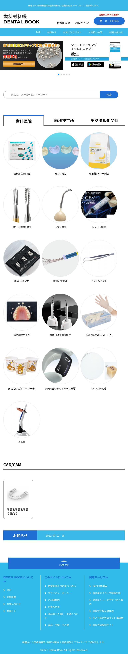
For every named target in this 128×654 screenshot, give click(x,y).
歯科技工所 (64, 120)
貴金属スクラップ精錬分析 (105, 593)
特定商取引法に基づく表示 (60, 586)
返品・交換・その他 (57, 625)
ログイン (82, 23)
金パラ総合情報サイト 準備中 (106, 618)
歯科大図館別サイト (101, 625)
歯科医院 (24, 121)
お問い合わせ (116, 32)
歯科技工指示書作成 (101, 611)
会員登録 (63, 23)
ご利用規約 (52, 600)
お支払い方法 (95, 32)
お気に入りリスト (72, 32)
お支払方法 (52, 607)
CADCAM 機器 (98, 586)
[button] (58, 74)
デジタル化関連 (104, 120)
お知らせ (51, 32)
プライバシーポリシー (58, 593)
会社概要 (9, 597)
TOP (38, 32)
